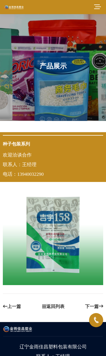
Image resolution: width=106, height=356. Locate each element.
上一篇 (12, 306)
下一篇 (94, 306)
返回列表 (53, 306)
